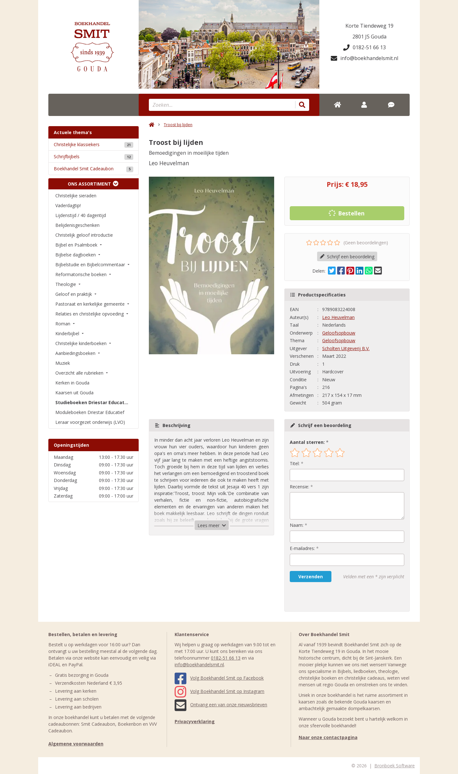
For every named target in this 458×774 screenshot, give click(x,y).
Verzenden (310, 577)
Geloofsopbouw (338, 333)
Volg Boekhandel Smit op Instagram (219, 691)
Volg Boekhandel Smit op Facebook (219, 678)
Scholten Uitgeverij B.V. (346, 348)
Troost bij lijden (178, 124)
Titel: (295, 463)
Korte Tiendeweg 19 (369, 25)
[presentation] (330, 596)
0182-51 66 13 (364, 47)
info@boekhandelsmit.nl (364, 58)
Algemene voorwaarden (75, 744)
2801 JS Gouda (369, 36)
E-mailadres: (302, 548)
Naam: (296, 525)
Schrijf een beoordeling (347, 257)
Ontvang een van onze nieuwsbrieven (221, 705)
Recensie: (299, 487)
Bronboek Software (394, 766)
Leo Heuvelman (338, 317)
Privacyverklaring (195, 721)
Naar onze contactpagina (328, 737)
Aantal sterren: (307, 442)
